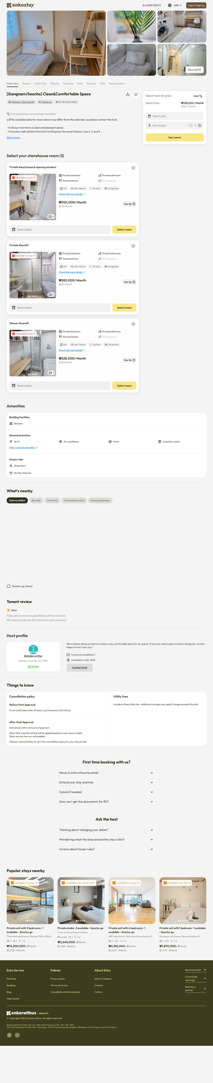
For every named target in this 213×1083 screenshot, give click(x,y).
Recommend (116, 83)
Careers (99, 985)
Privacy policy (58, 978)
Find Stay (11, 978)
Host (80, 83)
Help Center (13, 998)
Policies (91, 83)
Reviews (68, 83)
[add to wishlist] (133, 168)
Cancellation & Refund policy (65, 991)
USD (175, 5)
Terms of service (59, 985)
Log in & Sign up (196, 5)
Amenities (40, 83)
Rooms (26, 83)
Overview (12, 83)
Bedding (11, 985)
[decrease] (191, 125)
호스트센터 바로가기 (151, 5)
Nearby (55, 83)
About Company (103, 978)
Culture (98, 991)
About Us (43, 1013)
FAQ (102, 83)
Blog (9, 991)
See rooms (174, 137)
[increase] (200, 125)
